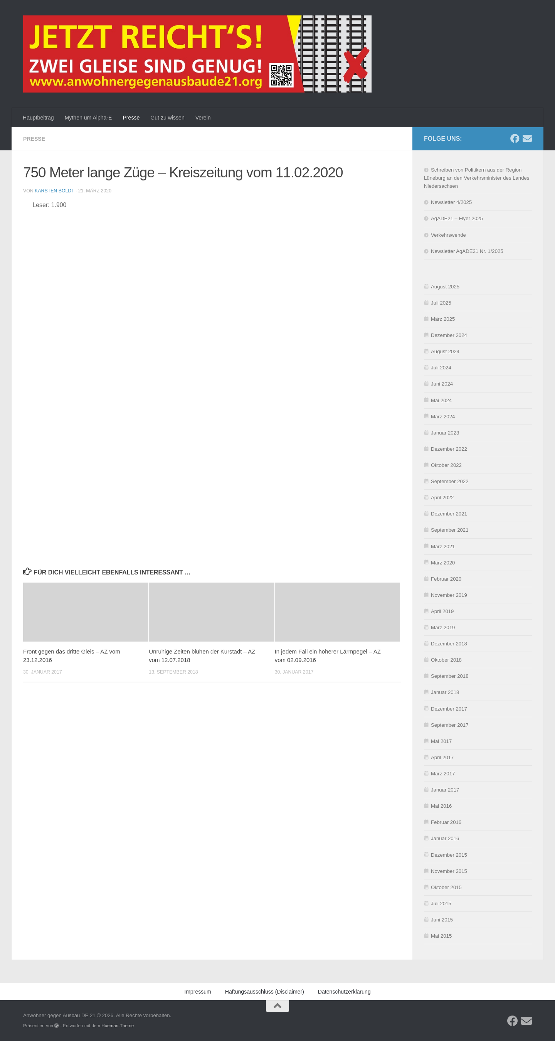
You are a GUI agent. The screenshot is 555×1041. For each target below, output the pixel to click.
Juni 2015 (442, 920)
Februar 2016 (446, 822)
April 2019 (442, 611)
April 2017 (442, 757)
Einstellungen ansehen (510, 1014)
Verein (203, 118)
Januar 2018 (445, 692)
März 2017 (443, 774)
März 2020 (443, 563)
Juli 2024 (441, 368)
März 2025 (443, 319)
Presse (131, 118)
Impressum (476, 1031)
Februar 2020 (446, 579)
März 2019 (443, 627)
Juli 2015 (441, 903)
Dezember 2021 (449, 514)
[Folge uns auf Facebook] (515, 138)
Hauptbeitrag (38, 118)
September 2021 (450, 530)
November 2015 (449, 871)
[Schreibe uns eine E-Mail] (527, 138)
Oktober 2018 (446, 660)
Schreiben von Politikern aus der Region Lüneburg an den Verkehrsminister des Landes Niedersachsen (476, 178)
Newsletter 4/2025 (451, 202)
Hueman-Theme (117, 1025)
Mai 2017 (441, 741)
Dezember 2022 (449, 449)
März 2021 (443, 546)
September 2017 (450, 725)
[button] (539, 948)
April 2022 (442, 497)
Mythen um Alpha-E (88, 118)
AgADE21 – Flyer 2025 (457, 218)
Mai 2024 (441, 400)
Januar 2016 (445, 838)
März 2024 (443, 416)
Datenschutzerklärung (438, 1031)
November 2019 (449, 595)
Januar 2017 (445, 790)
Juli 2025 (441, 303)
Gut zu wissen (167, 118)
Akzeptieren (384, 1014)
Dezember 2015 (449, 855)
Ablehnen (444, 1014)
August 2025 (445, 287)
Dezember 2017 (449, 709)
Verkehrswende (448, 235)
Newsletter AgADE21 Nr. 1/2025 (467, 251)
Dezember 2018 (449, 644)
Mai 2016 (441, 806)
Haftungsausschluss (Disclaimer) (264, 992)
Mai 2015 (441, 936)
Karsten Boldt (54, 191)
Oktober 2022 (446, 465)
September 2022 (450, 481)
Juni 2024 (442, 384)
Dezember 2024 (449, 335)
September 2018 (450, 676)
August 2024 (445, 351)
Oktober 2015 (446, 887)
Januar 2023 (445, 433)
